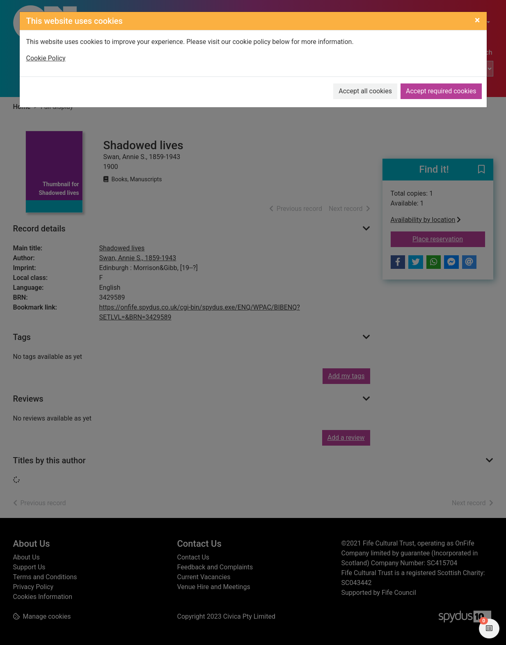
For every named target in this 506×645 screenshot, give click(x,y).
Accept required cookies (441, 91)
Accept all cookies (365, 91)
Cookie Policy (46, 58)
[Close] (477, 20)
